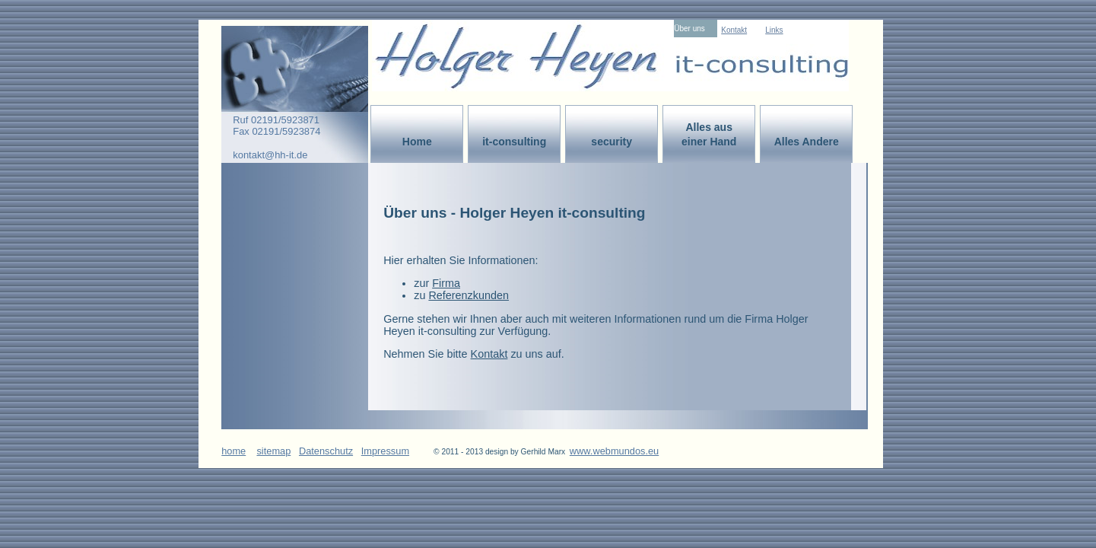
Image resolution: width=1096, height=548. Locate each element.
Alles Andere (806, 141)
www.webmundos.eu (614, 451)
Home (417, 141)
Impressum (385, 451)
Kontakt (734, 30)
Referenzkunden (468, 295)
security (611, 141)
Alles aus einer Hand (708, 134)
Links (774, 30)
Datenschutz (326, 451)
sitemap (273, 451)
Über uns (689, 28)
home (233, 451)
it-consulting (514, 141)
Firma (446, 283)
